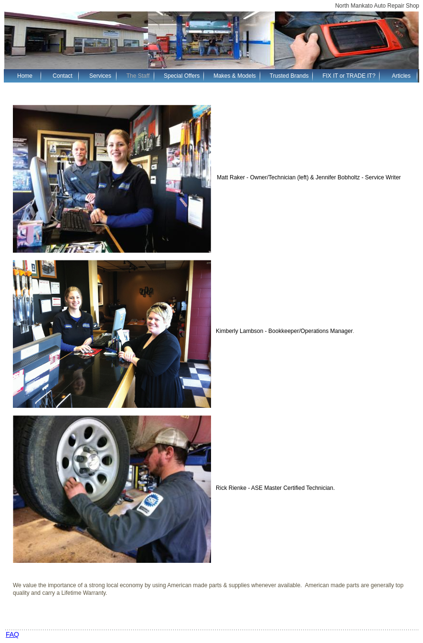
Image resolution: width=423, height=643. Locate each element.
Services (100, 76)
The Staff (138, 76)
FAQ (12, 634)
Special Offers (182, 76)
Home (24, 76)
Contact (62, 76)
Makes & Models (234, 76)
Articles (401, 76)
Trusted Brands (289, 76)
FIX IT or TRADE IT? (348, 76)
